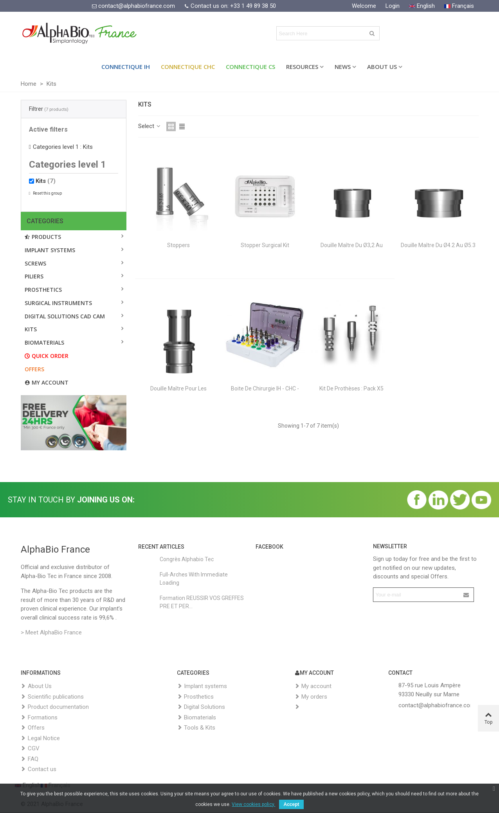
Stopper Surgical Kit (265, 245)
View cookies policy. (253, 804)
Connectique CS (250, 66)
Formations (39, 717)
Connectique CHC (188, 66)
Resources (302, 66)
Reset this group (47, 193)
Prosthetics (43, 289)
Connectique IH (125, 66)
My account (46, 382)
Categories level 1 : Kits (63, 146)
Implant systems (50, 250)
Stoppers (178, 245)
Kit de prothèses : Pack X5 (351, 388)
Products (43, 236)
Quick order (46, 356)
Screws (35, 263)
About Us (382, 66)
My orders (310, 696)
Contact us (38, 769)
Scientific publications (52, 696)
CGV (30, 748)
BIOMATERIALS (44, 342)
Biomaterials (196, 717)
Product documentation (55, 707)
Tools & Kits (196, 727)
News (343, 66)
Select (150, 126)
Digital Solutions (201, 707)
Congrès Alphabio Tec (187, 559)
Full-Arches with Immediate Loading (194, 578)
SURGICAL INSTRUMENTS (58, 303)
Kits (46, 180)
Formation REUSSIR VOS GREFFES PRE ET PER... (202, 602)
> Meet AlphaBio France (51, 632)
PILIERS (34, 276)
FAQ (29, 759)
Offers (34, 369)
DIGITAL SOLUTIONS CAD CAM (65, 316)
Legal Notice (40, 738)
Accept (291, 804)
